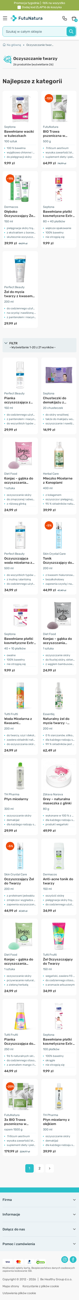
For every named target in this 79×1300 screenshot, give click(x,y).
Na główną (12, 45)
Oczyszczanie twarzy (40, 45)
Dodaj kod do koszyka (42, 7)
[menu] (6, 18)
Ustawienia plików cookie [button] (19, 1293)
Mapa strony (11, 1286)
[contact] (64, 18)
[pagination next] (50, 1168)
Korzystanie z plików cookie (41, 1286)
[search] (39, 31)
